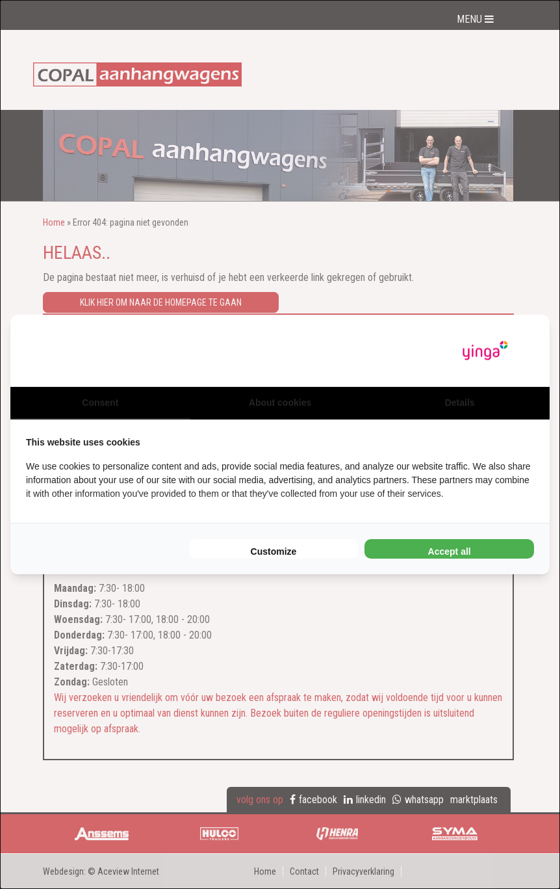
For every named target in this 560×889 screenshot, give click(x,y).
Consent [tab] (100, 402)
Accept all (449, 551)
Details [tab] (460, 402)
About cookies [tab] (280, 402)
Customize (274, 551)
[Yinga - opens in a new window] (485, 350)
